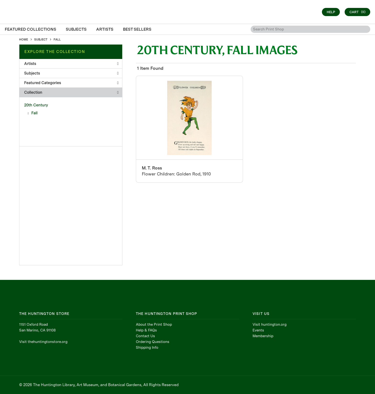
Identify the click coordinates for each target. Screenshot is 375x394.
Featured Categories (71, 83)
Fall (34, 113)
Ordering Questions (152, 342)
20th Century (36, 105)
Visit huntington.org (270, 324)
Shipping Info (147, 347)
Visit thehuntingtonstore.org (43, 342)
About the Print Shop (154, 324)
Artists (71, 63)
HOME (23, 39)
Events (258, 330)
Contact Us (145, 336)
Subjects (71, 73)
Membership (263, 336)
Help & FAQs (146, 330)
